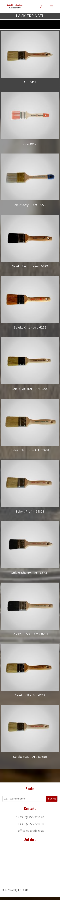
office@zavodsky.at (31, 831)
